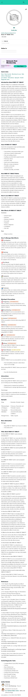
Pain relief (4, 36)
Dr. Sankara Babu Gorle (12, 690)
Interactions (11, 77)
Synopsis (17, 77)
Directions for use (16, 74)
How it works (8, 74)
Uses (2, 74)
